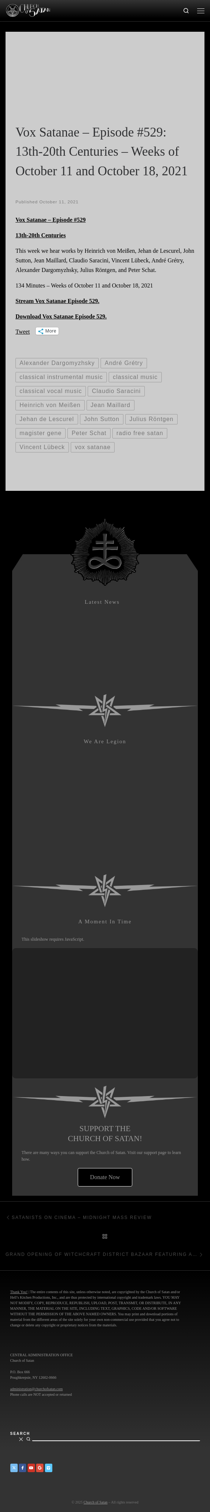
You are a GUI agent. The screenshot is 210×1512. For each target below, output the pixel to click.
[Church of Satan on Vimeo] (48, 1468)
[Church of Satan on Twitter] (14, 1468)
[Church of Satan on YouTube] (31, 1468)
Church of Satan (96, 1502)
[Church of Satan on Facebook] (22, 1468)
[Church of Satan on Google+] (39, 1468)
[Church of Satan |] (28, 9)
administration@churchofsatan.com (36, 1389)
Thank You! (19, 1292)
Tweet (22, 331)
